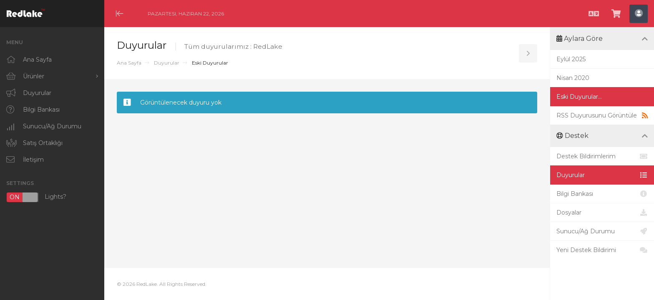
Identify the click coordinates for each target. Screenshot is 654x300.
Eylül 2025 (571, 59)
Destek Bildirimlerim (602, 156)
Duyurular (166, 63)
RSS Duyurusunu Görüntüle (602, 115)
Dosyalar (602, 213)
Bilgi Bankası (602, 194)
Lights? (36, 197)
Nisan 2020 (572, 78)
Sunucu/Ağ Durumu (602, 231)
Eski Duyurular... (579, 96)
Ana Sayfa (129, 63)
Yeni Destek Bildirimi (602, 250)
